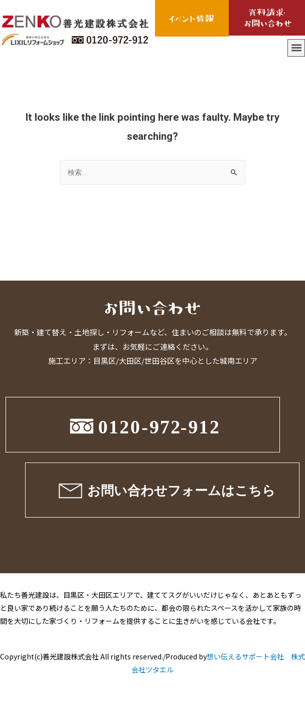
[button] (296, 48)
